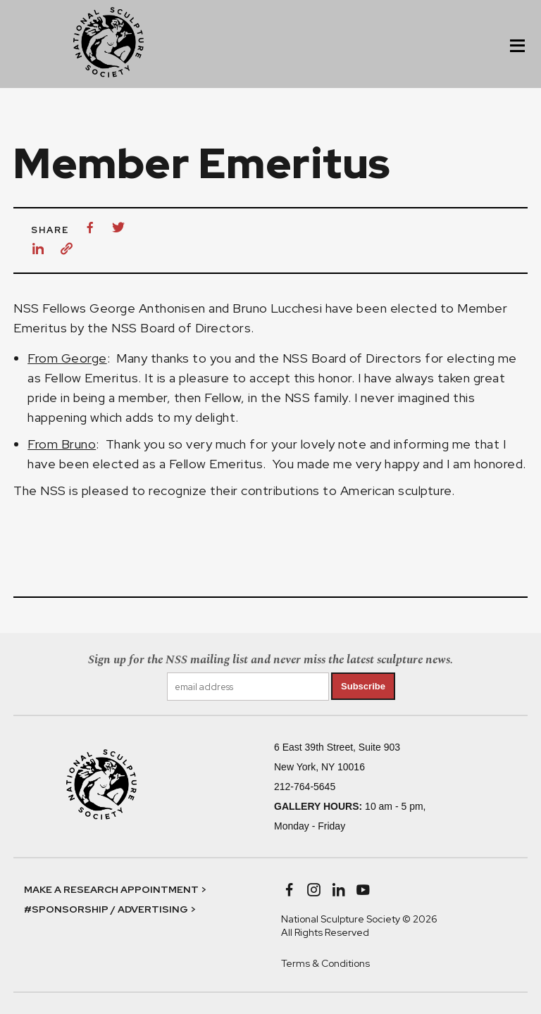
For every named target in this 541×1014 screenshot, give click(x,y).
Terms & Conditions (325, 963)
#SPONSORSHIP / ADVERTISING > (110, 909)
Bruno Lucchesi (277, 308)
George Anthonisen (147, 308)
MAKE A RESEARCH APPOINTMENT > (115, 889)
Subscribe (363, 686)
